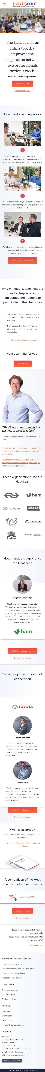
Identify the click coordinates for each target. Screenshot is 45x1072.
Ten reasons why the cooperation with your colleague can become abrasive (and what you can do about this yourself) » (21, 463)
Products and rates (9, 999)
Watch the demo (22, 83)
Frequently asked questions (13, 1025)
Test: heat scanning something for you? (18, 969)
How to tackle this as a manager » (24, 340)
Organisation (7, 1016)
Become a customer (10, 990)
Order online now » (22, 91)
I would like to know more (22, 260)
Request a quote (8, 994)
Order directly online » (22, 918)
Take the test (22, 363)
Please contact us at (12, 1060)
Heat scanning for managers (13, 973)
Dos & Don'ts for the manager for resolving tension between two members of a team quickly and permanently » (22, 451)
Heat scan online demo (11, 978)
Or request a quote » (22, 658)
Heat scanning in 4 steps (12, 964)
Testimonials (7, 1020)
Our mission (7, 1011)
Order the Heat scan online (23, 651)
